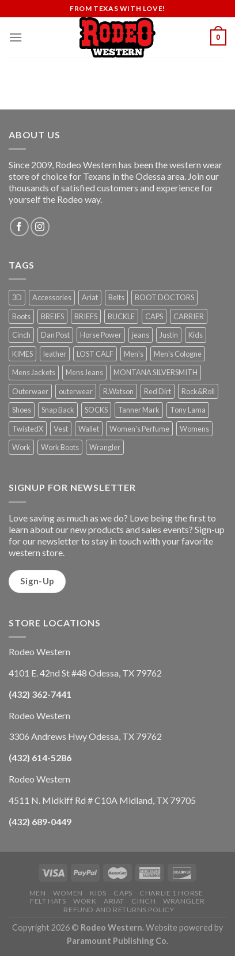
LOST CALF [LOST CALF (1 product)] (95, 353)
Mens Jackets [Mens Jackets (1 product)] (33, 372)
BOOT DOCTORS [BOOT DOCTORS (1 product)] (164, 297)
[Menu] (15, 37)
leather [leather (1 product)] (54, 353)
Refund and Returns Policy (118, 909)
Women (68, 893)
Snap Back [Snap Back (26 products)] (57, 409)
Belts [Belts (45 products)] (116, 297)
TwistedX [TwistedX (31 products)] (27, 428)
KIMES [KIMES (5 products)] (22, 353)
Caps (122, 893)
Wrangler (184, 901)
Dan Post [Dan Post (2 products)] (55, 334)
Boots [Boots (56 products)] (21, 316)
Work (84, 901)
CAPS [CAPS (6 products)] (154, 316)
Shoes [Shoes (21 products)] (21, 409)
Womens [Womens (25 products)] (194, 428)
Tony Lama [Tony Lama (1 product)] (188, 409)
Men (37, 893)
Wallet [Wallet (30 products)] (88, 428)
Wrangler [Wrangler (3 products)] (104, 447)
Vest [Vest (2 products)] (61, 428)
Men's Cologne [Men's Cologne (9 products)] (178, 353)
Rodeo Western (111, 927)
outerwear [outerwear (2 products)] (76, 391)
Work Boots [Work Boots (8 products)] (60, 447)
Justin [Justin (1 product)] (169, 334)
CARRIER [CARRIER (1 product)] (188, 316)
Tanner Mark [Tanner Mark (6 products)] (139, 409)
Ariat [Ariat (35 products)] (90, 297)
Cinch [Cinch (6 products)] (21, 334)
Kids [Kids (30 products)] (195, 334)
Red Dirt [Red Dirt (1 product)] (157, 391)
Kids (98, 893)
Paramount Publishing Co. (117, 941)
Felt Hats (48, 901)
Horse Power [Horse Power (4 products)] (101, 334)
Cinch (143, 901)
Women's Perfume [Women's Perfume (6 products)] (139, 428)
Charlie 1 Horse (171, 893)
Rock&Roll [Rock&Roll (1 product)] (198, 391)
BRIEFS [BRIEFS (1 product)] (85, 316)
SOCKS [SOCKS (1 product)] (96, 409)
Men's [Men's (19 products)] (133, 353)
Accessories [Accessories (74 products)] (51, 297)
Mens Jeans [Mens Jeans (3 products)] (84, 372)
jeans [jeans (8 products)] (140, 334)
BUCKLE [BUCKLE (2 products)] (121, 316)
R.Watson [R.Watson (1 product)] (118, 391)
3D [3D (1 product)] (17, 297)
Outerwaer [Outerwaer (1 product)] (30, 391)
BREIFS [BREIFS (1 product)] (52, 316)
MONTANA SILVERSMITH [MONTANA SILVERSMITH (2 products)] (155, 372)
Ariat (114, 901)
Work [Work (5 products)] (21, 447)
